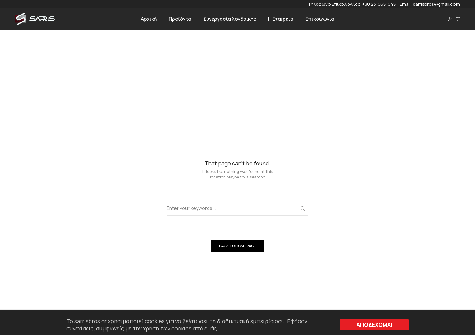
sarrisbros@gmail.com (436, 4)
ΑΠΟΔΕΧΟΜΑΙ (374, 324)
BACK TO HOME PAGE (237, 246)
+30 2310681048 (381, 4)
